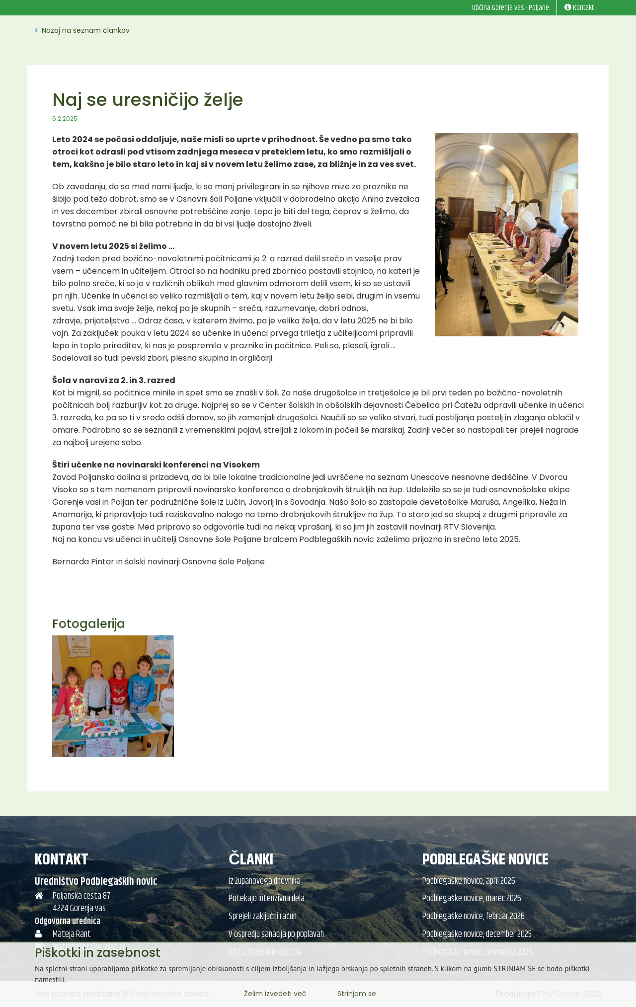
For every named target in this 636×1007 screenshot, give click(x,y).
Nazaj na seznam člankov (82, 30)
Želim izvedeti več (275, 994)
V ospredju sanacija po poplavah (276, 934)
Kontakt (61, 860)
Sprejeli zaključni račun (263, 917)
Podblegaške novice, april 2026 (468, 881)
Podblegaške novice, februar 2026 (473, 917)
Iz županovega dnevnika (265, 881)
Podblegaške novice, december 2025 (477, 934)
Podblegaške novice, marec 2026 (471, 899)
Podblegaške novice (485, 860)
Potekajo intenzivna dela (267, 899)
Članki (251, 860)
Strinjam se (356, 994)
